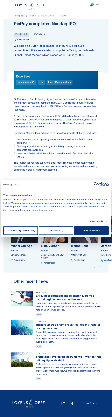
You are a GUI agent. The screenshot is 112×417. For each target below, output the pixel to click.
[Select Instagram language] (71, 403)
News (63, 16)
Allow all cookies (91, 230)
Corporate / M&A (26, 82)
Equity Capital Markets (59, 82)
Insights (32, 16)
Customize (56, 230)
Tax (41, 82)
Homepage (19, 16)
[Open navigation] (97, 6)
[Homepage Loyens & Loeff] (30, 5)
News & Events (48, 16)
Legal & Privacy (91, 403)
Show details (96, 221)
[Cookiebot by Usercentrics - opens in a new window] (96, 184)
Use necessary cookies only (20, 230)
